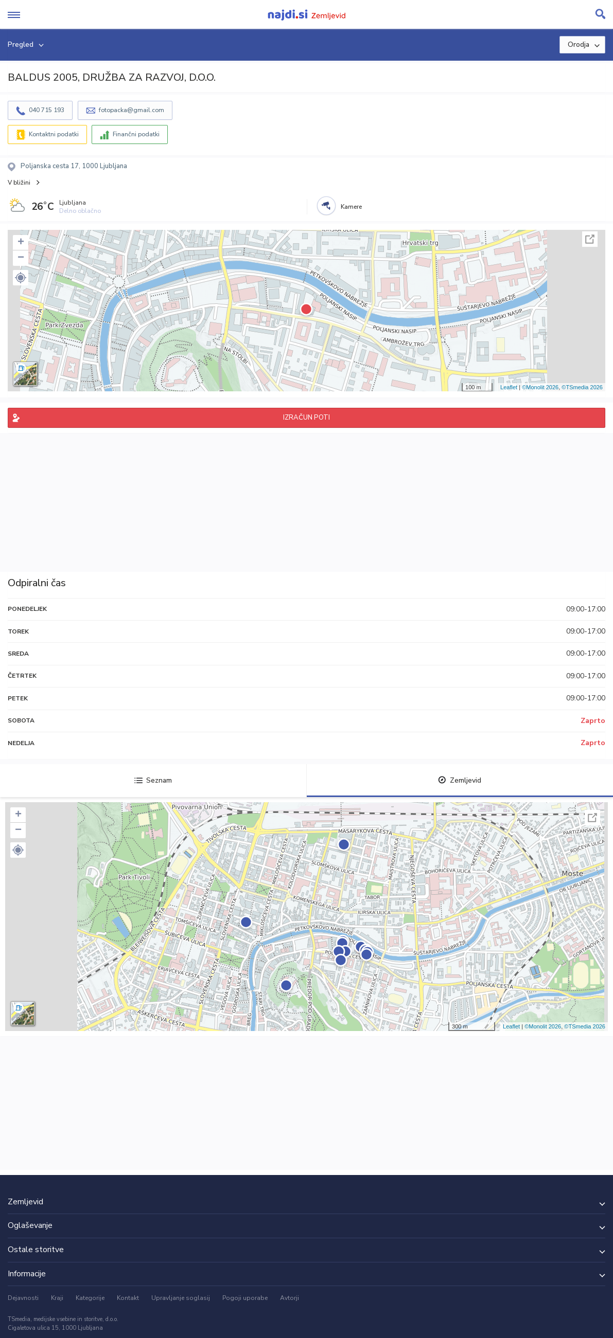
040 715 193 (46, 110)
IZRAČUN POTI (306, 417)
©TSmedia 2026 (582, 387)
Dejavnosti (23, 1298)
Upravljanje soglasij (180, 1298)
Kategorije (90, 1298)
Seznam (153, 780)
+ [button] (20, 242)
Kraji (57, 1298)
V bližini (19, 182)
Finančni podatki (136, 134)
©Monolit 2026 (540, 387)
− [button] (20, 258)
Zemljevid (459, 780)
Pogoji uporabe (245, 1298)
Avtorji (289, 1298)
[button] (20, 277)
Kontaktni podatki (54, 134)
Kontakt (128, 1298)
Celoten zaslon (590, 239)
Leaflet (508, 387)
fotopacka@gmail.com (131, 110)
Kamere (351, 207)
